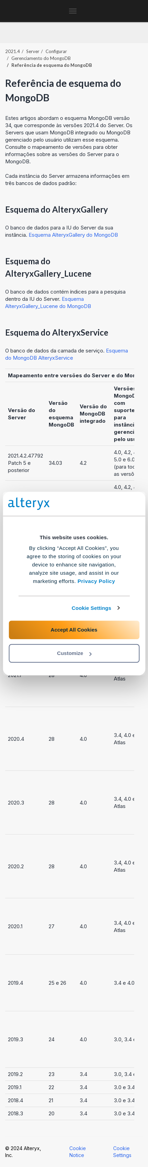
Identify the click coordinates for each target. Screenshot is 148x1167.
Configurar (56, 51)
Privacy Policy (96, 581)
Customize (74, 653)
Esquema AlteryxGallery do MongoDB (73, 235)
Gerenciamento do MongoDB (41, 58)
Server (32, 51)
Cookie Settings (91, 608)
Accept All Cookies (74, 630)
